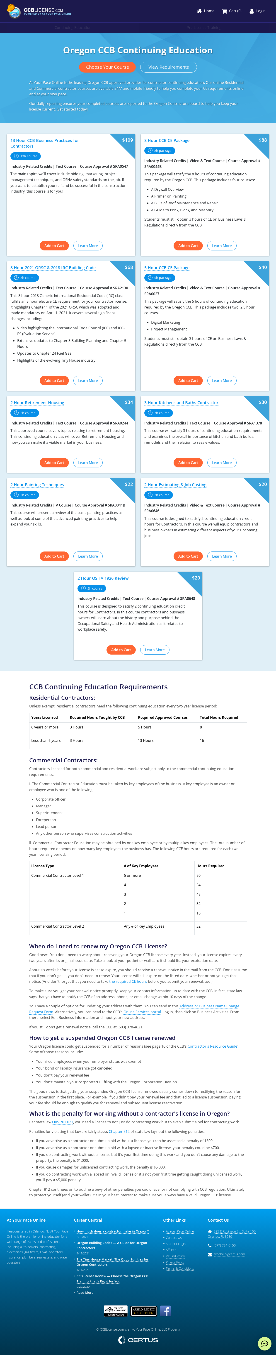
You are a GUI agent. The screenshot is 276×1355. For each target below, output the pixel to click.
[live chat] (264, 1343)
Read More (85, 1292)
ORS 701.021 (62, 1121)
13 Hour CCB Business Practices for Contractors (44, 143)
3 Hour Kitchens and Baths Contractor (181, 402)
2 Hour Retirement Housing (37, 402)
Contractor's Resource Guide (212, 1046)
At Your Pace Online (180, 1231)
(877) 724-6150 (225, 1245)
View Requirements (168, 67)
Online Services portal (142, 1011)
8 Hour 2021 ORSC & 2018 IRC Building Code (53, 267)
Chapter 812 (119, 1131)
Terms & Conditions (180, 1268)
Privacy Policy (175, 1262)
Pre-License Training (204, 27)
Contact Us (174, 1237)
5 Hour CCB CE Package (166, 267)
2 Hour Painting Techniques (37, 484)
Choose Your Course (107, 67)
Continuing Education (73, 27)
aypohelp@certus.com (229, 1254)
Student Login (176, 1244)
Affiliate (171, 1250)
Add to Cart (54, 245)
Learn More (88, 245)
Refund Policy (175, 1256)
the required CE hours (128, 981)
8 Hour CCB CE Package (166, 140)
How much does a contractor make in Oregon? (113, 1231)
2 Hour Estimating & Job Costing (175, 484)
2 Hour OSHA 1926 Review (103, 578)
